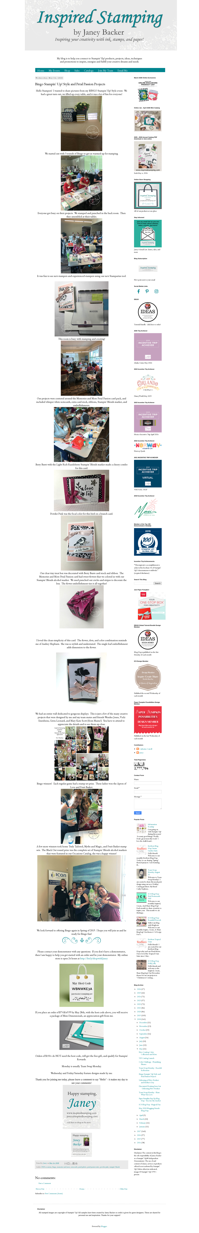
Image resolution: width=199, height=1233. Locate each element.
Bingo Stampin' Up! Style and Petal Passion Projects (150, 1075)
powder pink (104, 1167)
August (142, 1037)
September (143, 1034)
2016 (139, 1135)
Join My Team (105, 70)
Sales (77, 70)
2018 (139, 1019)
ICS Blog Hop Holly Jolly (153, 962)
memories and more (63, 1167)
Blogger (104, 1226)
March (142, 1119)
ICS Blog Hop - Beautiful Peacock (154, 919)
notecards (74, 1167)
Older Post (123, 1189)
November (143, 1026)
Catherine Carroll (145, 749)
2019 (139, 1015)
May (141, 1049)
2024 (139, 996)
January (142, 1126)
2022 (139, 1004)
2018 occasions (46, 1167)
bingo (54, 1167)
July (141, 1041)
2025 (139, 993)
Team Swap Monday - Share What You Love (149, 1093)
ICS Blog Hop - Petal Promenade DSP (154, 896)
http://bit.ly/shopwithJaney (94, 958)
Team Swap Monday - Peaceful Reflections (150, 1069)
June (141, 1045)
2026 (139, 989)
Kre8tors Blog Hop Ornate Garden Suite (153, 848)
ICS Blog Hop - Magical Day (150, 1104)
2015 (139, 1139)
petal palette (82, 1167)
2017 (139, 1131)
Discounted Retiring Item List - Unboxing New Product (150, 1087)
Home (40, 70)
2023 (139, 1000)
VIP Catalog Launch (146, 1058)
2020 (139, 1011)
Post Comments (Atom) (54, 1193)
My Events (54, 70)
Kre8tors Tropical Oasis (154, 940)
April (141, 1115)
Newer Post (40, 1189)
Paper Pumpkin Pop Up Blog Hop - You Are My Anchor (150, 1099)
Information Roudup (152, 825)
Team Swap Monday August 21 (154, 872)
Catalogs (89, 70)
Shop (67, 70)
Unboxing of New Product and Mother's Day (149, 1081)
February (142, 1123)
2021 (139, 1008)
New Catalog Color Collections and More (148, 1053)
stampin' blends (114, 1167)
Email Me (122, 70)
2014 (139, 1142)
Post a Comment (45, 1183)
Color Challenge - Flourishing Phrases (150, 1063)
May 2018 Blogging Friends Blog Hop (149, 1109)
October (142, 1030)
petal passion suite (93, 1167)
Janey (141, 752)
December (143, 1022)
